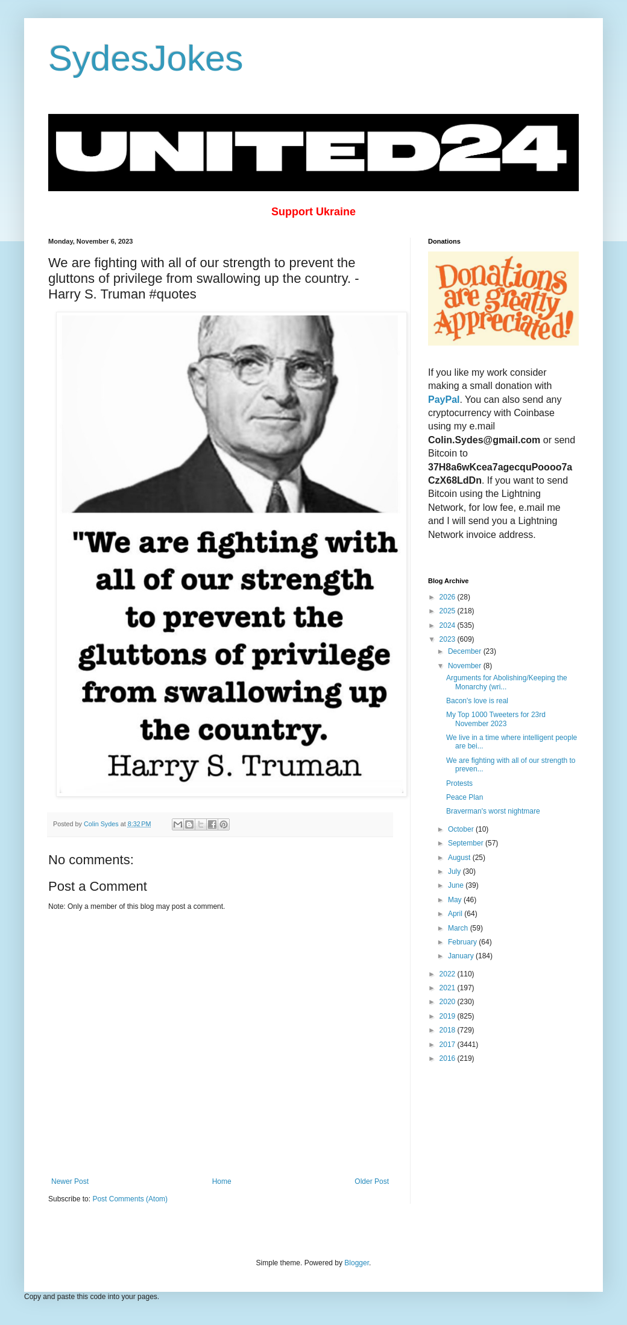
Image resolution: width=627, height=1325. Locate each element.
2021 (449, 988)
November (466, 666)
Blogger (356, 1263)
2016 (449, 1058)
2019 (449, 1016)
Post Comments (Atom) (130, 1199)
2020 (449, 1002)
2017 (449, 1044)
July (455, 871)
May (456, 900)
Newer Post (70, 1181)
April (456, 913)
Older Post (371, 1181)
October (462, 829)
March (459, 928)
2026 (449, 597)
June (456, 885)
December (466, 651)
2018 (449, 1030)
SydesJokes (146, 58)
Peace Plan (464, 797)
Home (222, 1181)
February (463, 942)
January (462, 956)
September (466, 843)
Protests (459, 783)
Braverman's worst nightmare (493, 811)
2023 (449, 639)
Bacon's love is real (477, 701)
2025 (449, 611)
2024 (449, 625)
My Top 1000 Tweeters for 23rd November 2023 (496, 718)
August (460, 857)
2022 (449, 974)
